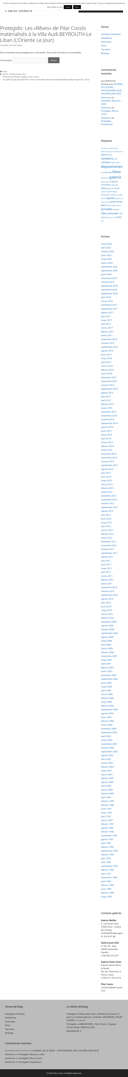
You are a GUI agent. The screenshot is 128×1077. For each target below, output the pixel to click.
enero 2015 (106, 408)
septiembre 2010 (109, 595)
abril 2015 (106, 400)
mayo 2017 (106, 320)
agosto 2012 (107, 511)
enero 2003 (106, 740)
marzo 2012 (107, 530)
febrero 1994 (107, 854)
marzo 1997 (107, 820)
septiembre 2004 (109, 709)
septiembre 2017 (109, 308)
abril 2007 (106, 663)
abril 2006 (106, 690)
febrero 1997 (107, 824)
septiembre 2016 (109, 346)
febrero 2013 (107, 488)
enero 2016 (106, 373)
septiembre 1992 (109, 866)
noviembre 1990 (109, 877)
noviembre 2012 (109, 499)
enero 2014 (106, 449)
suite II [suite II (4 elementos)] (104, 217)
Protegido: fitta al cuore (30, 1058)
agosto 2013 (107, 469)
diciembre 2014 (108, 411)
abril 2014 (106, 438)
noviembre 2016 (109, 339)
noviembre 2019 (109, 278)
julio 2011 (106, 560)
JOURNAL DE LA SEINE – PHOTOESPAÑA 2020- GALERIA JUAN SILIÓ (66, 1050)
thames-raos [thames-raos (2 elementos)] (111, 217)
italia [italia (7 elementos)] (103, 188)
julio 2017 (106, 316)
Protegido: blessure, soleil (31, 1054)
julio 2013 (106, 472)
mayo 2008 (106, 640)
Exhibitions (106, 38)
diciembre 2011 (108, 541)
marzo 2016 (107, 365)
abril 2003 (106, 736)
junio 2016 (106, 354)
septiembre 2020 (109, 270)
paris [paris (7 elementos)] (103, 205)
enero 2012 (106, 537)
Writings (105, 53)
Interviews (106, 41)
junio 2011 (106, 564)
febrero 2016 (107, 369)
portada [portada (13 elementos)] (106, 209)
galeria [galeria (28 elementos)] (115, 177)
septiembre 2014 (109, 423)
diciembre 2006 (108, 675)
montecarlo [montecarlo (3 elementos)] (105, 195)
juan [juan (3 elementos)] (112, 188)
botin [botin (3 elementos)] (110, 155)
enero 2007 (106, 671)
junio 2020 (106, 274)
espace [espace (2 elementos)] (118, 162)
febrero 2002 (107, 766)
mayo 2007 (106, 659)
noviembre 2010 (109, 587)
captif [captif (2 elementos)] (115, 159)
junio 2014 (106, 430)
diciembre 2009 (108, 621)
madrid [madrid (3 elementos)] (109, 191)
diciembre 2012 (108, 495)
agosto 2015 (107, 392)
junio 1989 (106, 889)
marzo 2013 (107, 484)
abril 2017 (106, 324)
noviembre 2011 (109, 545)
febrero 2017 (107, 331)
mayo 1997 (106, 812)
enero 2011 (106, 583)
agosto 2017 (107, 312)
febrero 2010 (107, 617)
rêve (24, 74)
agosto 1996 (107, 827)
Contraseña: (24, 60)
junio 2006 (106, 682)
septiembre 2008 (109, 633)
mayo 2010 (106, 610)
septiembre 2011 (109, 553)
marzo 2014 (107, 442)
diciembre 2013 (108, 453)
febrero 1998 (107, 805)
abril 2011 (106, 572)
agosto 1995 (107, 839)
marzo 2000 (107, 789)
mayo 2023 (106, 243)
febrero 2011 (107, 579)
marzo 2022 (107, 262)
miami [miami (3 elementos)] (114, 191)
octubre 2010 (107, 591)
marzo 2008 (107, 648)
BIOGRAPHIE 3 (73, 1031)
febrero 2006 (107, 698)
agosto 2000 (107, 782)
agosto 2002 (107, 755)
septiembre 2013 (109, 465)
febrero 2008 (107, 652)
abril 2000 (106, 785)
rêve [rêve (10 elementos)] (103, 213)
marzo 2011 (107, 575)
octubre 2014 (107, 419)
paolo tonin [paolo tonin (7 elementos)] (116, 201)
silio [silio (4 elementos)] (121, 213)
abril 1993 (106, 862)
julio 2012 (106, 514)
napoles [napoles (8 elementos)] (110, 198)
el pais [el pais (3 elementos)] (112, 162)
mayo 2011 (106, 568)
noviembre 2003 (109, 732)
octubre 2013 (107, 461)
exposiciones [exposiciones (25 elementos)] (111, 166)
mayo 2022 (106, 259)
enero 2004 (106, 724)
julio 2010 (106, 602)
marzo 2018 (107, 301)
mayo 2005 (106, 701)
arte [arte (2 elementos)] (112, 151)
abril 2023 (106, 247)
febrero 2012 (107, 533)
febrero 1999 (107, 801)
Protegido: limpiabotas (30, 1061)
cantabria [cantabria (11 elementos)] (107, 158)
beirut (5, 74)
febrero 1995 (107, 846)
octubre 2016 (107, 343)
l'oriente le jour (15, 74)
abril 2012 (106, 526)
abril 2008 (106, 644)
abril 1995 (106, 843)
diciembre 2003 (108, 728)
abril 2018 (106, 297)
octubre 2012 (107, 503)
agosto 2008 (107, 637)
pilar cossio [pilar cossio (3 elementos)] (111, 205)
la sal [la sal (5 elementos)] (116, 188)
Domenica (106, 97)
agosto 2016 (107, 350)
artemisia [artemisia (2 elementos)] (117, 151)
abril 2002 (106, 759)
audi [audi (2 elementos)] (121, 151)
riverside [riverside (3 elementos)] (115, 209)
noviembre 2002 (109, 743)
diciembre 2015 (108, 377)
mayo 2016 (106, 358)
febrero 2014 (107, 446)
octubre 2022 (107, 251)
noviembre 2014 (109, 415)
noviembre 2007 (109, 656)
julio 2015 (106, 396)
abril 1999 (106, 797)
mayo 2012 (106, 522)
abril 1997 (106, 816)
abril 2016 (106, 362)
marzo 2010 (107, 614)
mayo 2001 (106, 770)
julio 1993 (106, 858)
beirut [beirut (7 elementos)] (104, 154)
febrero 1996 (107, 831)
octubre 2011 (107, 549)
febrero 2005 (107, 705)
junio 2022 (106, 255)
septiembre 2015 (109, 388)
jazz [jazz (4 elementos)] (108, 188)
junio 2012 (106, 518)
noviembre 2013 (109, 457)
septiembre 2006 (109, 678)
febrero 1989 (107, 892)
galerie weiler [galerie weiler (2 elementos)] (105, 182)
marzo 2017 (107, 327)
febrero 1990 (107, 885)
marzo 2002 (107, 762)
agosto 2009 (107, 625)
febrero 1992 (107, 869)
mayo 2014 (106, 434)
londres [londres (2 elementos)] (103, 192)
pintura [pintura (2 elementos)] (118, 205)
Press (5, 71)
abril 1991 (106, 873)
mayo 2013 (106, 480)
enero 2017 (106, 335)
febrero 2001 (107, 778)
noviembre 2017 (109, 304)
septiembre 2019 (109, 285)
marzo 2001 (107, 774)
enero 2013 (106, 492)
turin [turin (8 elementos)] (118, 217)
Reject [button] (77, 7)
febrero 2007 (107, 667)
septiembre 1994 (109, 850)
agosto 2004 (107, 713)
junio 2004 (106, 717)
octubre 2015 (107, 385)
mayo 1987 (106, 896)
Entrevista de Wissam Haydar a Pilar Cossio (21, 77)
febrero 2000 (107, 793)
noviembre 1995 (109, 835)
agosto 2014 (107, 427)
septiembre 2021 (109, 266)
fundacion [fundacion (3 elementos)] (105, 178)
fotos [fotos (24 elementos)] (116, 171)
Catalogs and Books (111, 34)
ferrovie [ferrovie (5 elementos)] (108, 172)
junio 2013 (106, 476)
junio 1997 (106, 808)
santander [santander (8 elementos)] (113, 213)
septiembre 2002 (109, 751)
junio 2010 (106, 606)
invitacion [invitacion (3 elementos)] (114, 185)
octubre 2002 (107, 747)
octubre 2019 (107, 281)
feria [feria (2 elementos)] (102, 172)
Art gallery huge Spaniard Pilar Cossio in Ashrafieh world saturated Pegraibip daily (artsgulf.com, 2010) (46, 79)
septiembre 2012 (109, 507)
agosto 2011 (107, 556)
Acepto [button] (67, 7)
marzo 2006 (107, 694)
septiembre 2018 (109, 293)
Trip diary (105, 49)
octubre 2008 (107, 629)
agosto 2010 (107, 598)
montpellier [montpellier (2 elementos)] (114, 195)
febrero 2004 (107, 721)
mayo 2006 (106, 686)
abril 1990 (106, 881)
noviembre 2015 (109, 381)
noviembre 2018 (109, 289)
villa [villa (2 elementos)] (102, 221)
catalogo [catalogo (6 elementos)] (105, 162)
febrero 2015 (107, 404)
